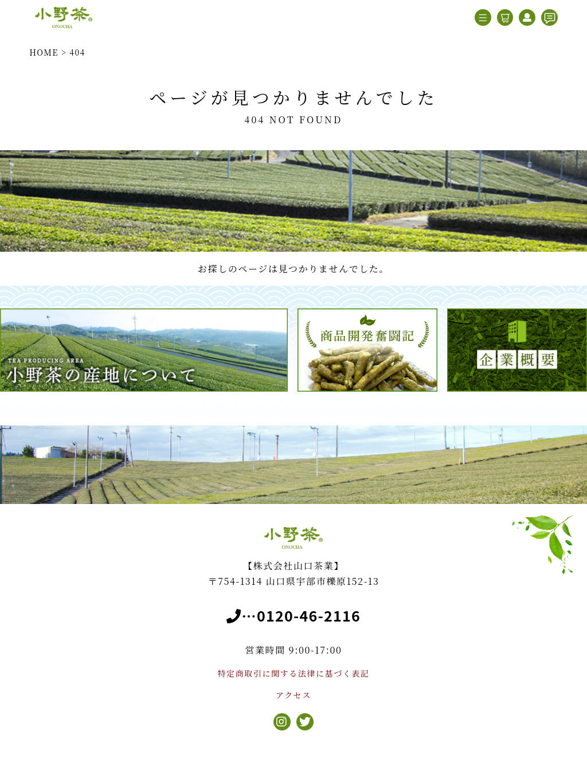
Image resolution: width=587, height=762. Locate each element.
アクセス (293, 695)
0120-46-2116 (309, 615)
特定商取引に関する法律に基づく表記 (293, 673)
